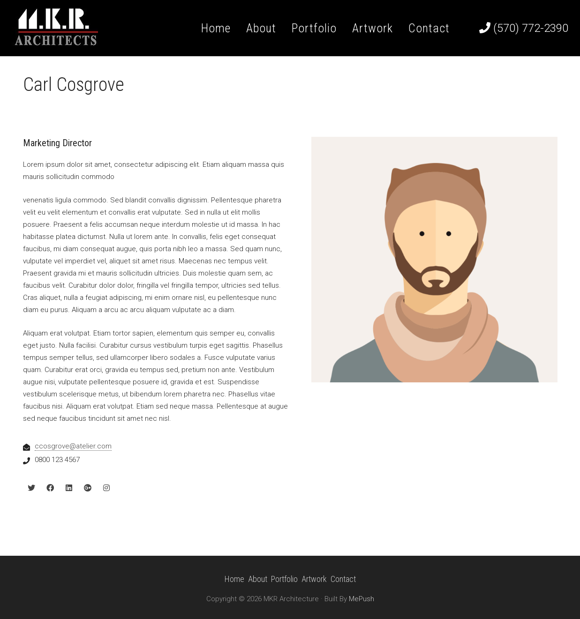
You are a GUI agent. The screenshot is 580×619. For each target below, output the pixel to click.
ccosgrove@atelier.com (73, 446)
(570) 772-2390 (523, 28)
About (257, 579)
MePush (361, 599)
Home (234, 579)
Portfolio (284, 579)
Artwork (314, 579)
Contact (343, 579)
